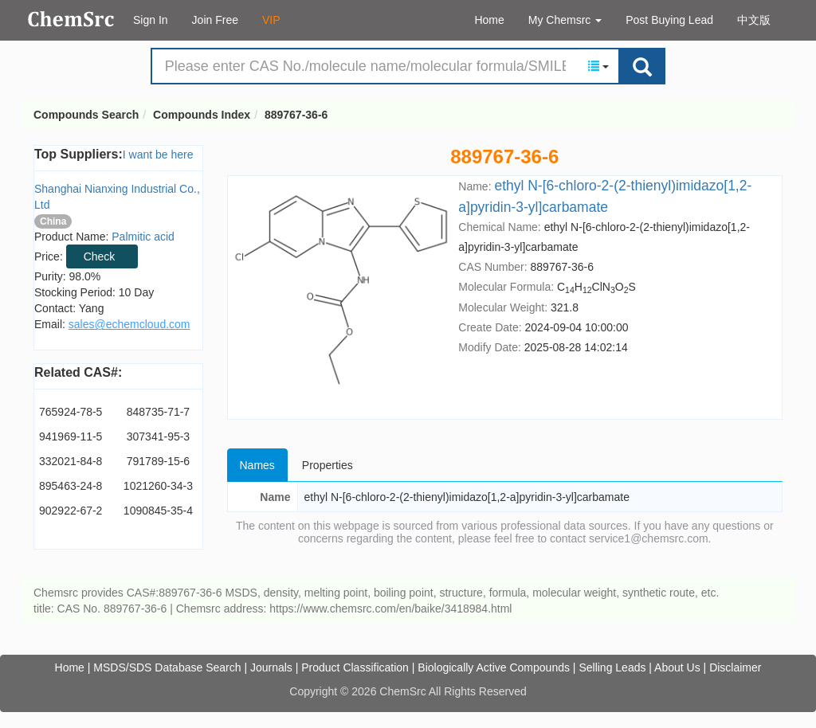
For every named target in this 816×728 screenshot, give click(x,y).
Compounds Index (201, 114)
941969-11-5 (70, 436)
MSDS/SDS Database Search (167, 667)
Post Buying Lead (669, 20)
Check (100, 256)
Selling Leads (612, 667)
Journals (271, 667)
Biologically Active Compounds (494, 667)
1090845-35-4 (158, 510)
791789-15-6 (158, 461)
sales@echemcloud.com (129, 324)
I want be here (158, 154)
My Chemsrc (565, 20)
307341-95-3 (158, 436)
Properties (327, 465)
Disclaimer (735, 667)
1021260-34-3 (158, 485)
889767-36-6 (296, 114)
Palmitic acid (143, 236)
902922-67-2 (70, 510)
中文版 (754, 20)
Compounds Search (71, 19)
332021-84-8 (70, 461)
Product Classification (355, 667)
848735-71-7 (158, 411)
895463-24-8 (70, 485)
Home (489, 20)
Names (257, 465)
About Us (677, 667)
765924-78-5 (70, 411)
